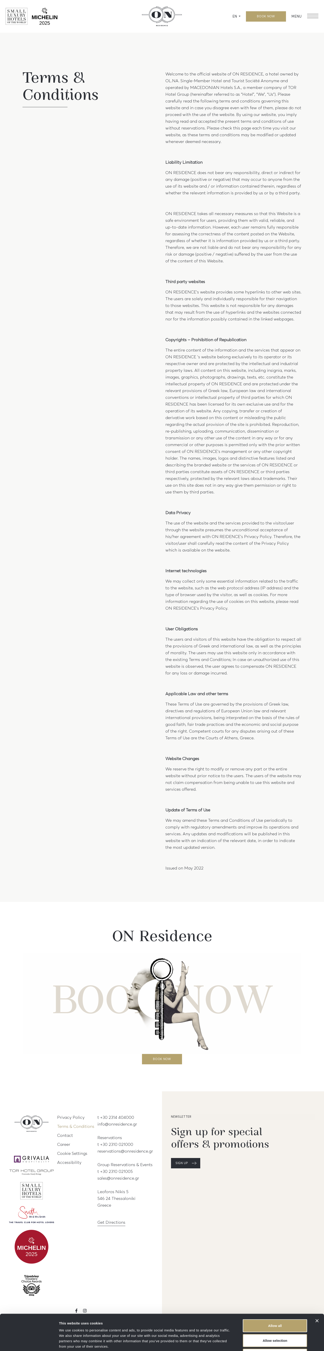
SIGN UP (182, 1163)
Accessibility (69, 1162)
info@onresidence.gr (117, 1124)
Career (63, 1144)
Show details (236, 1342)
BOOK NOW (266, 16)
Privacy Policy (71, 1117)
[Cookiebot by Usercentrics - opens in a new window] (29, 1342)
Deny (275, 1321)
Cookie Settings (72, 1153)
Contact (65, 1135)
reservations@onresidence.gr (125, 1151)
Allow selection (275, 1307)
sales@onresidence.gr (118, 1178)
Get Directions (111, 1222)
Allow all (275, 1292)
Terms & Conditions (75, 1126)
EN (235, 16)
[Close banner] (317, 1287)
